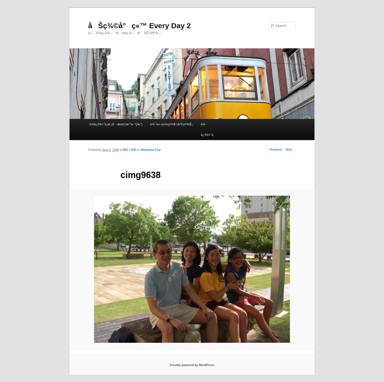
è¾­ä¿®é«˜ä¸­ (207, 129)
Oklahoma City (150, 150)
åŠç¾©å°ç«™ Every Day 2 (139, 26)
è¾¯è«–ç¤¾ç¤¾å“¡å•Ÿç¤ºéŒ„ (171, 124)
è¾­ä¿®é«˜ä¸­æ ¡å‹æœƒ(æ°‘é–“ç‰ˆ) (115, 124)
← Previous (274, 149)
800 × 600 (129, 150)
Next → (291, 149)
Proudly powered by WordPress (192, 365)
